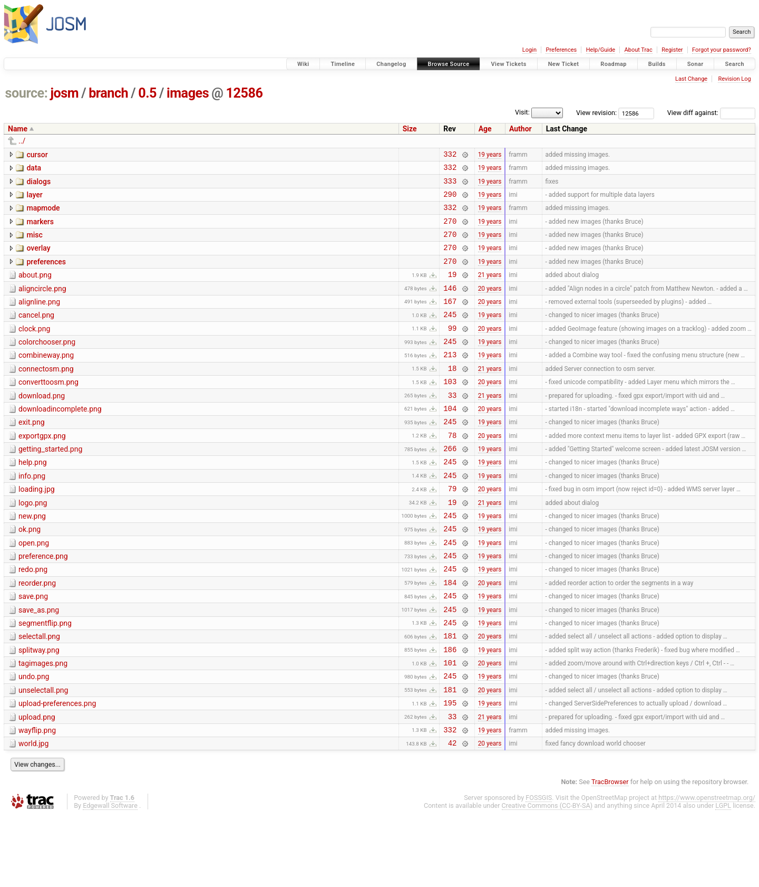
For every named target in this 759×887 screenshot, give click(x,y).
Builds (657, 64)
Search (734, 64)
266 (449, 485)
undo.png (33, 738)
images (188, 93)
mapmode (43, 214)
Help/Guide (600, 49)
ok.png (29, 573)
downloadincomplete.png (60, 439)
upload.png (36, 783)
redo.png (32, 618)
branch (108, 93)
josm (64, 93)
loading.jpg (36, 528)
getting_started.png (50, 484)
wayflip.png (37, 798)
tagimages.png (42, 723)
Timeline (342, 64)
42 (452, 814)
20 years (490, 305)
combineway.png (46, 379)
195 (449, 769)
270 (449, 230)
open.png (33, 589)
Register (672, 49)
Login (529, 49)
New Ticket (563, 64)
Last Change (691, 78)
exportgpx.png (42, 469)
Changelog (391, 64)
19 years (490, 155)
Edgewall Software (110, 877)
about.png (35, 289)
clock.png (34, 349)
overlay (38, 259)
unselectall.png (43, 753)
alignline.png (39, 319)
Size (410, 129)
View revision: (596, 113)
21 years (490, 290)
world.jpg (33, 813)
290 (449, 200)
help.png (32, 498)
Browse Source (449, 64)
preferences (46, 274)
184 (449, 635)
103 (449, 410)
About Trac (639, 49)
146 (449, 305)
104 (449, 440)
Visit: (522, 112)
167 (449, 320)
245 (449, 335)
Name (17, 129)
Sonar (695, 64)
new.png (32, 559)
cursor (36, 154)
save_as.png (38, 664)
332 (449, 155)
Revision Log (734, 78)
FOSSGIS (539, 869)
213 (449, 380)
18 (452, 395)
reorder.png (37, 634)
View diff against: (711, 113)
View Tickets (508, 64)
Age (485, 129)
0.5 (147, 93)
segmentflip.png (45, 678)
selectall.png (39, 693)
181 (449, 694)
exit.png (31, 454)
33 (452, 425)
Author (520, 129)
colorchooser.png (46, 364)
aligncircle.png (42, 304)
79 (452, 529)
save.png (33, 648)
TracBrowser (610, 853)
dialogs (38, 184)
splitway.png (39, 708)
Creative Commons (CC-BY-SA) (547, 877)
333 (449, 185)
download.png (41, 424)
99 (452, 350)
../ (21, 141)
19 (452, 290)
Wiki (303, 64)
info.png (31, 514)
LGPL (723, 877)
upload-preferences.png (57, 768)
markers (40, 229)
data (33, 169)
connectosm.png (46, 394)
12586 (244, 93)
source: (26, 93)
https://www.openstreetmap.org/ (706, 869)
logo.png (32, 544)
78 (452, 470)
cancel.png (36, 334)
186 (449, 709)
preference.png (43, 603)
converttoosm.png (48, 409)
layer (34, 199)
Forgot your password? (721, 49)
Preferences (561, 49)
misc (34, 244)
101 (449, 724)
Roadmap (613, 64)
